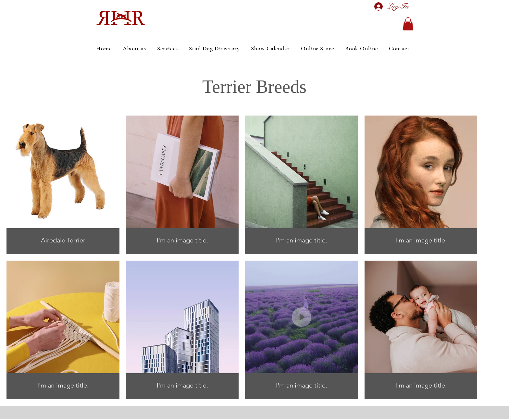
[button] (408, 24)
